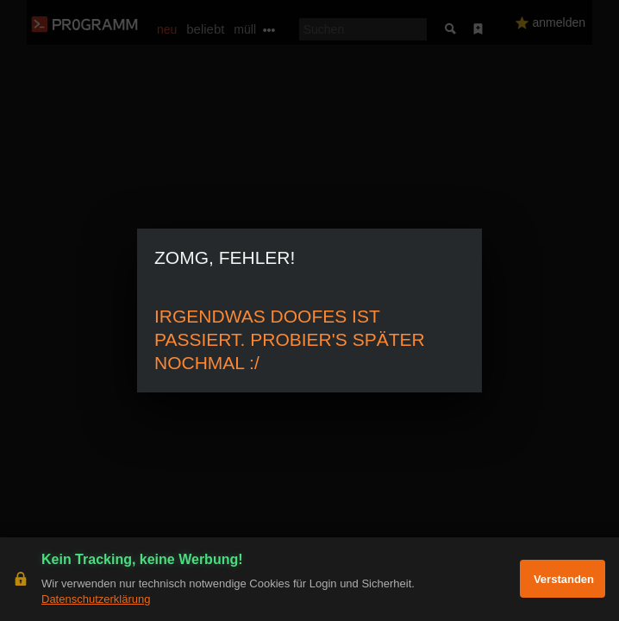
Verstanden (564, 579)
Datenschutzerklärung (95, 599)
